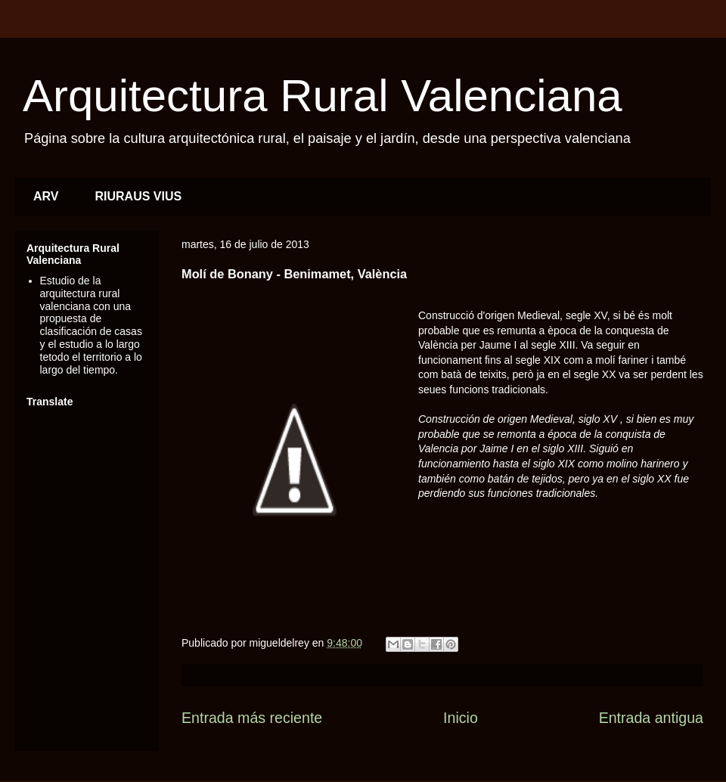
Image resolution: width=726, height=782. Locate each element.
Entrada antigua (651, 717)
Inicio (460, 717)
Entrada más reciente (252, 717)
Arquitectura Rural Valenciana (322, 95)
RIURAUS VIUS (138, 196)
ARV (46, 196)
